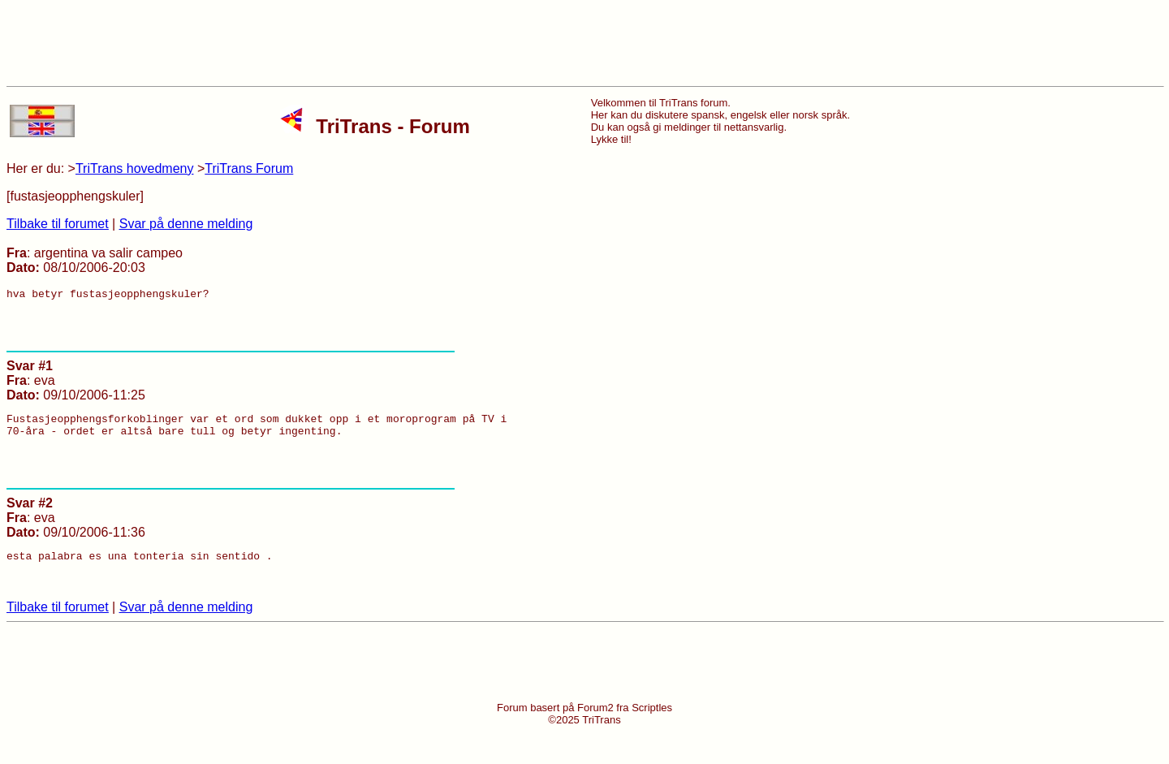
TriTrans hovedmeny (134, 168)
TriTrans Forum (249, 168)
